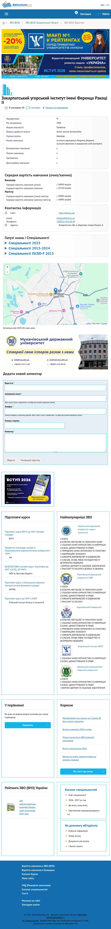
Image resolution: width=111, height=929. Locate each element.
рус (108, 5)
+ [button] (7, 267)
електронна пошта (13, 394)
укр (102, 5)
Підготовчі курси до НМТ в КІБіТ (21, 598)
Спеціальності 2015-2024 (29, 248)
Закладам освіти (31, 904)
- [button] (7, 272)
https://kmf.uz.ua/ (67, 213)
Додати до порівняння (57, 107)
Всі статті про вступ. (83, 771)
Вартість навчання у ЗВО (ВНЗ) (38, 865)
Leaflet (88, 323)
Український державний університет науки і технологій (89, 529)
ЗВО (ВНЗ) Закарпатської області (42, 22)
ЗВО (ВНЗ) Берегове (74, 22)
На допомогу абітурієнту (81, 825)
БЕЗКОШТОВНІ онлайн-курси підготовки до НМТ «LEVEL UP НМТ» (26, 568)
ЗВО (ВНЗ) (15, 22)
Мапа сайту (28, 878)
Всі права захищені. (30, 920)
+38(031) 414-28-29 (66, 221)
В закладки (34, 107)
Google (104, 323)
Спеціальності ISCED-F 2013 (31, 253)
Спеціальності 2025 (24, 243)
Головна (4, 22)
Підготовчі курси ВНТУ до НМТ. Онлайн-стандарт (25, 533)
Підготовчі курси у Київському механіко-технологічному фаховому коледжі (25, 584)
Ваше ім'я (9, 383)
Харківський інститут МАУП (90, 646)
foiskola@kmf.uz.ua (66, 218)
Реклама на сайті (31, 900)
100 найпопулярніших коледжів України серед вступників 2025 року (27, 807)
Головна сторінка (12, 420)
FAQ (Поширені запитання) (36, 885)
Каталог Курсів (30, 874)
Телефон (9, 406)
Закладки (85, 14)
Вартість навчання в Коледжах (38, 870)
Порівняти (28, 725)
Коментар (10, 431)
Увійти (105, 14)
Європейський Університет (89, 607)
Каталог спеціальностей (81, 790)
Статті (25, 893)
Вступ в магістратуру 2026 (75, 748)
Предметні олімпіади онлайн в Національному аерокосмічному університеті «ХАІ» (27, 550)
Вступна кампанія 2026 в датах (77, 729)
